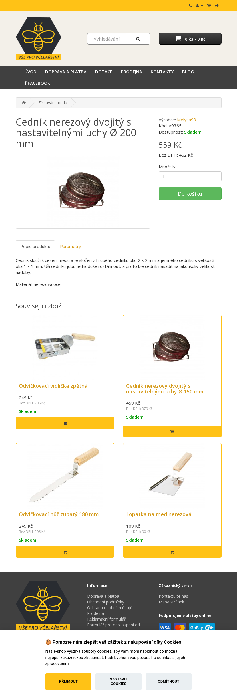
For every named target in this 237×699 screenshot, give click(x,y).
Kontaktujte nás (173, 596)
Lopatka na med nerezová (159, 514)
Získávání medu (52, 102)
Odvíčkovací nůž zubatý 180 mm (59, 514)
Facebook (37, 83)
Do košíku (190, 193)
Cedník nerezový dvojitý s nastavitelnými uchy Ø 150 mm (165, 388)
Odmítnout (169, 681)
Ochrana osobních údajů (110, 607)
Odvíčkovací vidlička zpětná (53, 385)
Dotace (103, 71)
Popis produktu (35, 246)
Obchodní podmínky (105, 602)
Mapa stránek (171, 602)
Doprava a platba (66, 71)
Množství (167, 166)
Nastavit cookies (119, 681)
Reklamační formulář (106, 619)
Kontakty (162, 71)
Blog (188, 71)
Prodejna (131, 71)
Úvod (30, 71)
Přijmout (68, 681)
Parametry (70, 246)
